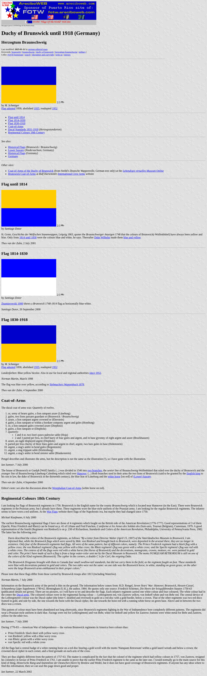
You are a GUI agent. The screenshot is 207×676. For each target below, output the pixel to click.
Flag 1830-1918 (16, 123)
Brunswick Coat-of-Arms (22, 173)
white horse (114, 476)
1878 (67, 384)
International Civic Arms (71, 173)
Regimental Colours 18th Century (26, 132)
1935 (36, 108)
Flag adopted (8, 108)
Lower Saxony (16, 150)
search (27, 54)
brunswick (16, 52)
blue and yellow (131, 237)
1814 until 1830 (28, 237)
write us (59, 54)
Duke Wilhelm (102, 237)
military (82, 52)
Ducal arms (23, 594)
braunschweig (28, 52)
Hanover (81, 473)
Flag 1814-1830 (16, 120)
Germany (13, 156)
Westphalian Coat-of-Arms (66, 488)
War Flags (52, 511)
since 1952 (95, 372)
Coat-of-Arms (15, 126)
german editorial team (38, 49)
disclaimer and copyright (43, 54)
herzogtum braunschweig (66, 52)
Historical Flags (16, 147)
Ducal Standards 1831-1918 (23, 129)
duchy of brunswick (44, 52)
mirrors (67, 54)
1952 (55, 108)
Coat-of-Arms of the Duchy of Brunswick (30, 170)
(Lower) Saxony (142, 476)
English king (193, 473)
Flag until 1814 (16, 117)
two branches (95, 470)
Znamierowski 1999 (12, 303)
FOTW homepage (15, 54)
